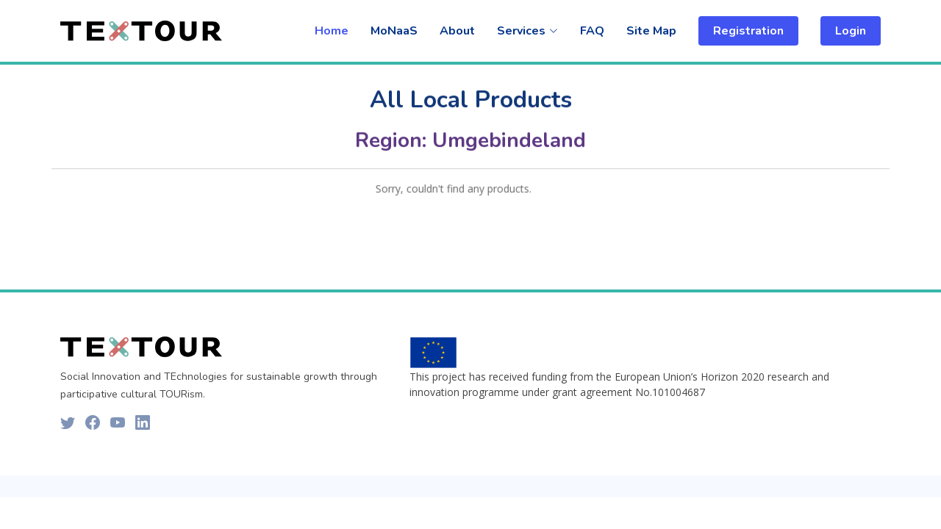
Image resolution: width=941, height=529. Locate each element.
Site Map (651, 31)
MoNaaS (394, 31)
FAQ (592, 31)
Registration (748, 31)
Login (850, 31)
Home (331, 31)
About (457, 31)
